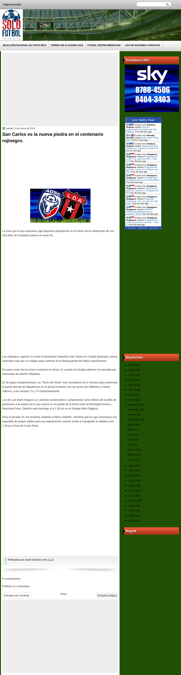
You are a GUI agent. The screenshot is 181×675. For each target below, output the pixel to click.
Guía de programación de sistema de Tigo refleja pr (141, 129)
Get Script (142, 228)
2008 (132, 515)
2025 (132, 369)
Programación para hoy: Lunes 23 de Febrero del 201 (142, 169)
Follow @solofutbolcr (100, 22)
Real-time (132, 228)
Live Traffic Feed (143, 120)
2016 (132, 475)
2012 (132, 495)
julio (130, 429)
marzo (131, 449)
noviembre (134, 409)
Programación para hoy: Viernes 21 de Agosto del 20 (142, 190)
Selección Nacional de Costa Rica (24, 45)
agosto (132, 424)
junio (130, 434)
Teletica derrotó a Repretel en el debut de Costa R (142, 147)
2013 (132, 490)
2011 (132, 500)
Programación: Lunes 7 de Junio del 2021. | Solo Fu (142, 158)
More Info (154, 228)
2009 (132, 510)
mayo (131, 439)
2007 (132, 520)
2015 (132, 480)
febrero (132, 454)
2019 (132, 400)
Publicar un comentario (16, 586)
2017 (132, 470)
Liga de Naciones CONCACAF (142, 45)
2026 (132, 365)
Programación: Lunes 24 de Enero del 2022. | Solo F (142, 222)
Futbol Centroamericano (104, 45)
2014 (132, 485)
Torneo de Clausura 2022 (67, 45)
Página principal (12, 4)
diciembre (133, 404)
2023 (132, 379)
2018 (132, 465)
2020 (132, 395)
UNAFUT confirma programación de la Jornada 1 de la (139, 211)
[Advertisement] (35, 89)
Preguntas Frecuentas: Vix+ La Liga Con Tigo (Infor (142, 201)
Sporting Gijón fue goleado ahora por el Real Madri (142, 179)
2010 (132, 505)
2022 (132, 385)
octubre (132, 414)
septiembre (134, 419)
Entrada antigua (107, 595)
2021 (132, 389)
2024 (132, 375)
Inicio (63, 593)
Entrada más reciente (16, 595)
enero (131, 459)
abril (130, 444)
